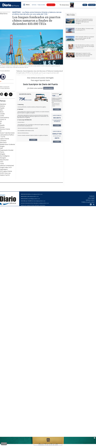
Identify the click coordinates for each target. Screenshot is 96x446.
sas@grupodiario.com (44, 203)
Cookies (4, 443)
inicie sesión (48, 88)
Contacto (91, 196)
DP (0, 81)
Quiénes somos (90, 200)
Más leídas (71, 14)
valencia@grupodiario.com (39, 201)
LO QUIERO (57, 109)
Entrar (84, 5)
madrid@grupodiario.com (34, 198)
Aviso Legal (91, 198)
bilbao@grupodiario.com (33, 196)
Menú (27, 5)
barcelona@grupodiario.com (36, 194)
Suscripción (92, 5)
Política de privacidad (88, 202)
